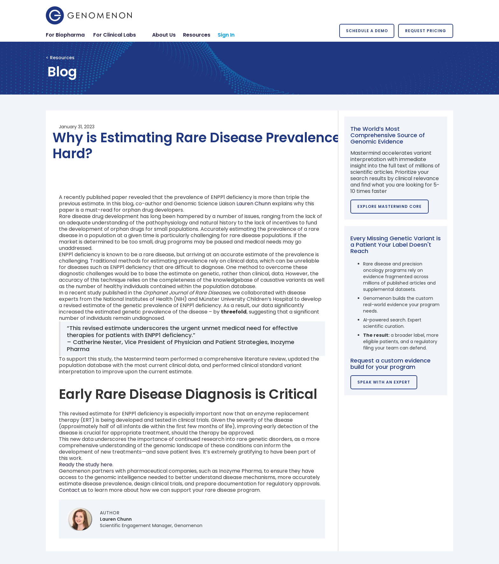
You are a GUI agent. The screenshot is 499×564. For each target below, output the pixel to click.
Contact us (73, 490)
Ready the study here (85, 464)
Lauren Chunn (253, 203)
